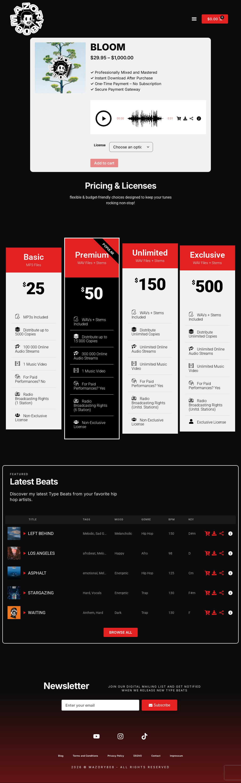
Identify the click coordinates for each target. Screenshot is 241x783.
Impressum (176, 755)
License (100, 145)
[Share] (191, 118)
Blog (60, 755)
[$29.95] (179, 118)
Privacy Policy (116, 755)
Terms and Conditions (85, 755)
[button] (194, 19)
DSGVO (137, 755)
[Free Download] (185, 118)
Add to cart (104, 163)
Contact (156, 755)
